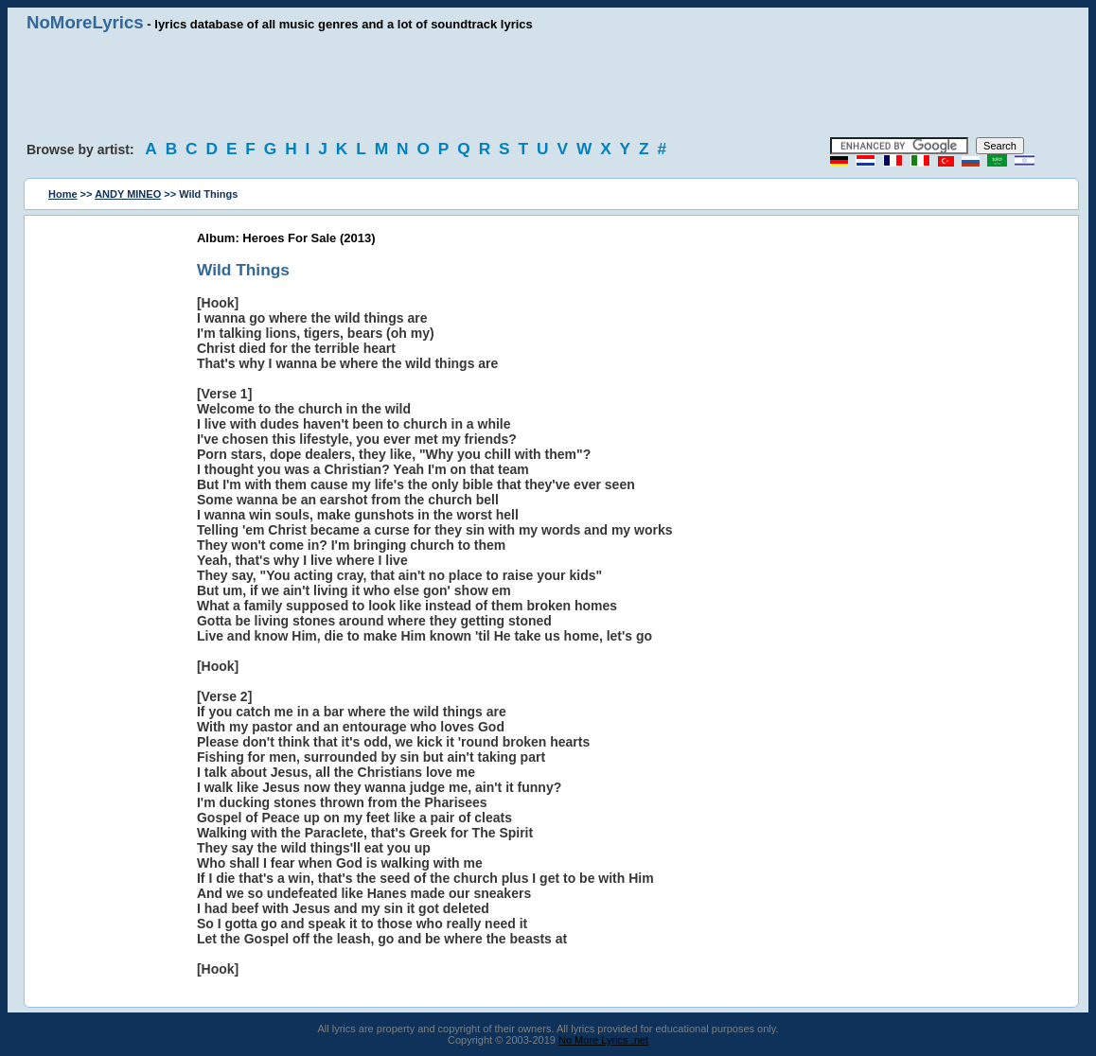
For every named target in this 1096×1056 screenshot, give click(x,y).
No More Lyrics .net (603, 1040)
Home (63, 194)
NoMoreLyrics (85, 22)
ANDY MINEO (128, 194)
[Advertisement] (548, 85)
